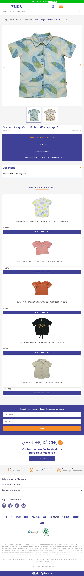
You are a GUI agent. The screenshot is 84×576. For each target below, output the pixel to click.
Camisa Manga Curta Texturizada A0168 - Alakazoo (42, 383)
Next (80, 65)
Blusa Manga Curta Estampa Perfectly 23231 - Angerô (42, 342)
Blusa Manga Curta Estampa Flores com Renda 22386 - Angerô (42, 262)
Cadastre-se (42, 144)
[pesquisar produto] (80, 11)
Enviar (42, 429)
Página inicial (9, 20)
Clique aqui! (52, 1)
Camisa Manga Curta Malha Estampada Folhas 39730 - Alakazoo (42, 221)
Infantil (19, 20)
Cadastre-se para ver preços (42, 231)
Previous (4, 67)
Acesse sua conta (42, 152)
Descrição (9, 167)
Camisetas (28, 20)
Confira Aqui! (42, 458)
